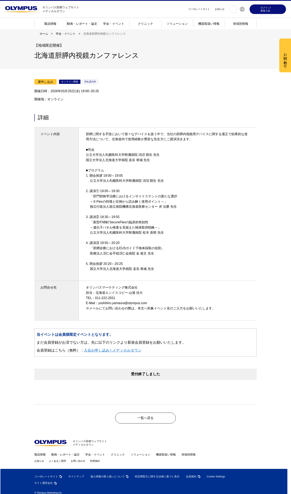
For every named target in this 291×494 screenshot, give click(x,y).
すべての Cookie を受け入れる (168, 102)
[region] (147, 80)
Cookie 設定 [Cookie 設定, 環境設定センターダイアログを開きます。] (131, 102)
